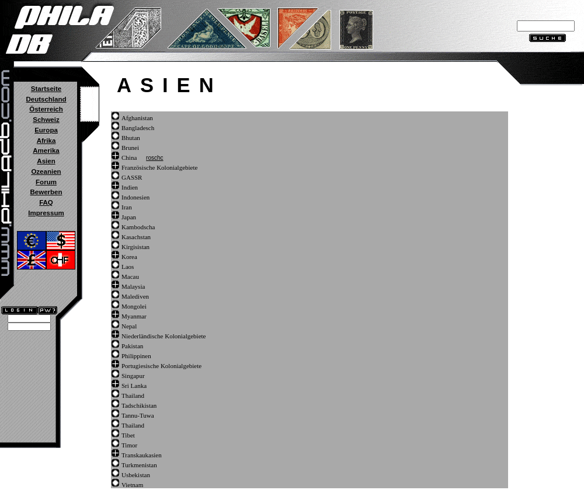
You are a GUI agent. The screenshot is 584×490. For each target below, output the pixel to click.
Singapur (133, 375)
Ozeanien (46, 171)
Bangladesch (137, 127)
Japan (128, 217)
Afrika (46, 140)
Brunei (130, 147)
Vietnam (132, 484)
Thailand (132, 395)
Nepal (129, 326)
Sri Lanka (134, 385)
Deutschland (46, 99)
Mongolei (134, 306)
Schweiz (46, 119)
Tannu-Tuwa (137, 415)
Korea (129, 256)
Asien (46, 161)
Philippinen (136, 355)
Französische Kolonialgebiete (159, 167)
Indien (129, 187)
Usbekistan (135, 474)
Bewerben (46, 191)
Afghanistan (137, 117)
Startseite (46, 88)
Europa (46, 130)
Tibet (128, 435)
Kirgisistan (135, 246)
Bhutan (130, 137)
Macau (130, 276)
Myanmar (134, 316)
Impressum (46, 212)
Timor (129, 445)
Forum (46, 182)
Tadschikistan (139, 405)
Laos (127, 266)
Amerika (46, 150)
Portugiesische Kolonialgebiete (161, 365)
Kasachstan (136, 236)
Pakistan (132, 345)
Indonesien (135, 197)
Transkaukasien (141, 455)
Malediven (135, 296)
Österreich (46, 109)
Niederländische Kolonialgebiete (163, 336)
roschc (154, 158)
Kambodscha (138, 226)
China (129, 157)
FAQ (46, 202)
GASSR (131, 177)
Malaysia (133, 286)
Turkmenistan (139, 464)
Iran (126, 207)
